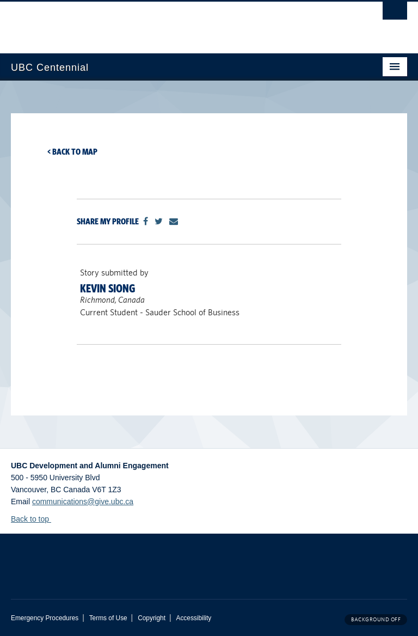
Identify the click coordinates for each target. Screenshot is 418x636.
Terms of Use (108, 618)
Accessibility (193, 618)
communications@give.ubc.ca (82, 501)
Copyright (151, 618)
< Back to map (72, 151)
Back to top (35, 519)
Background (376, 619)
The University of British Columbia (179, 22)
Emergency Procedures (44, 618)
